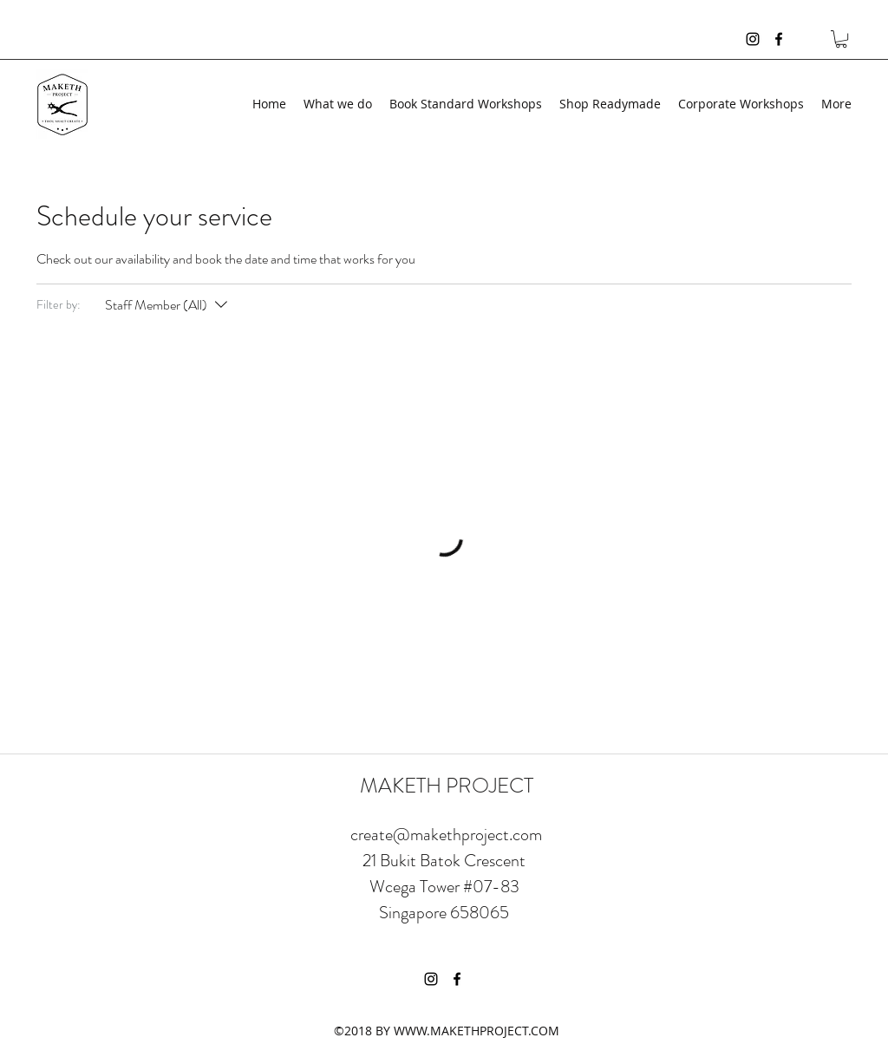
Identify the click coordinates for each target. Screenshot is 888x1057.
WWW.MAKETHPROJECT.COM (476, 1030)
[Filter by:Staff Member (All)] (168, 305)
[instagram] (752, 39)
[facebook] (778, 39)
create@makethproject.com (446, 834)
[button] (841, 39)
